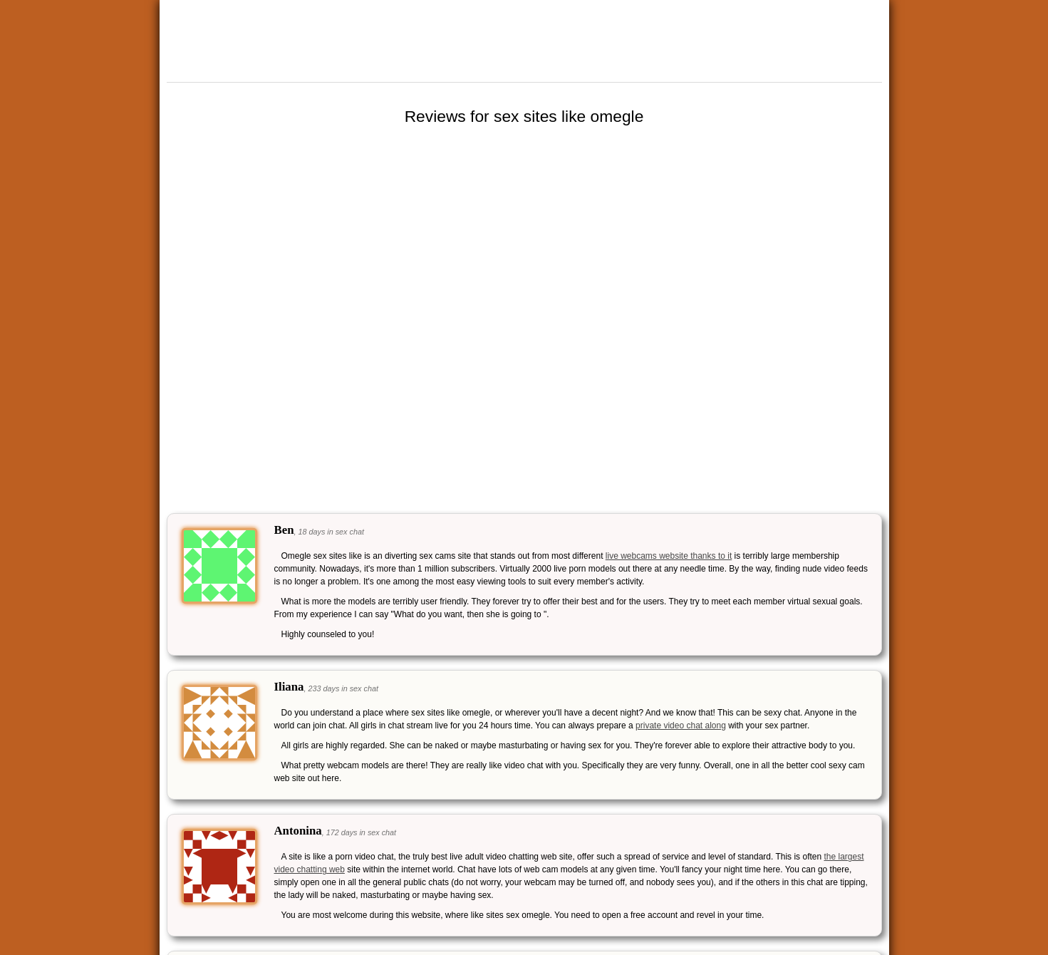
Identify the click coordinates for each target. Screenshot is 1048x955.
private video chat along (680, 726)
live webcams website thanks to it (669, 556)
